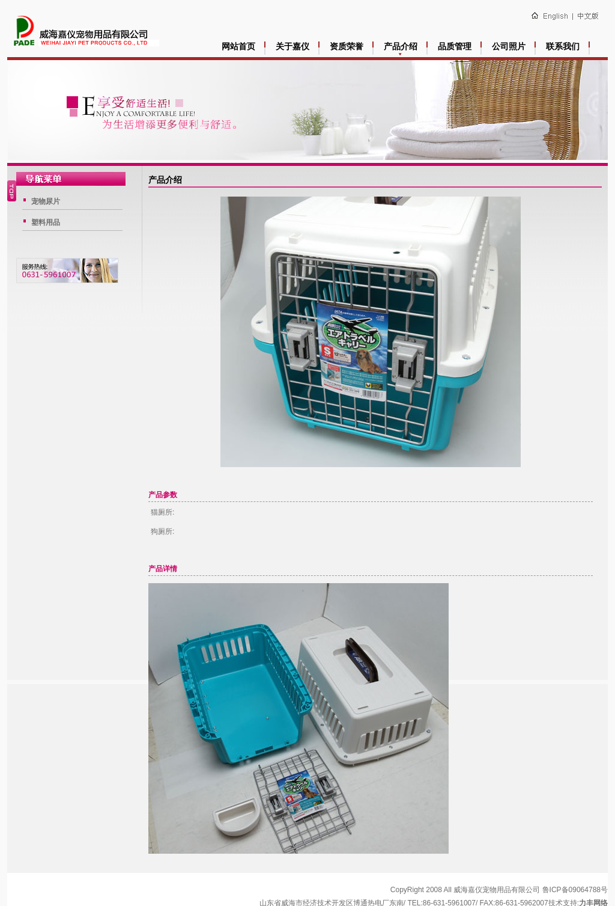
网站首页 (238, 46)
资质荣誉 (346, 46)
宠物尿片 (45, 201)
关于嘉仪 (292, 46)
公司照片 (509, 46)
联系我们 (563, 46)
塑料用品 (45, 222)
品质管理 (454, 46)
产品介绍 (400, 46)
